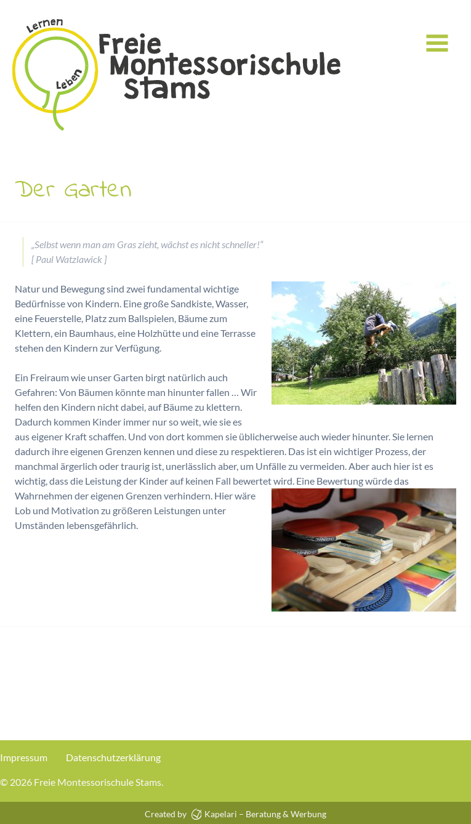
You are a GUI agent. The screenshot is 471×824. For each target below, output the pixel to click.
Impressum (23, 757)
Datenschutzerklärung (113, 757)
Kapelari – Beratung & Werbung (259, 814)
